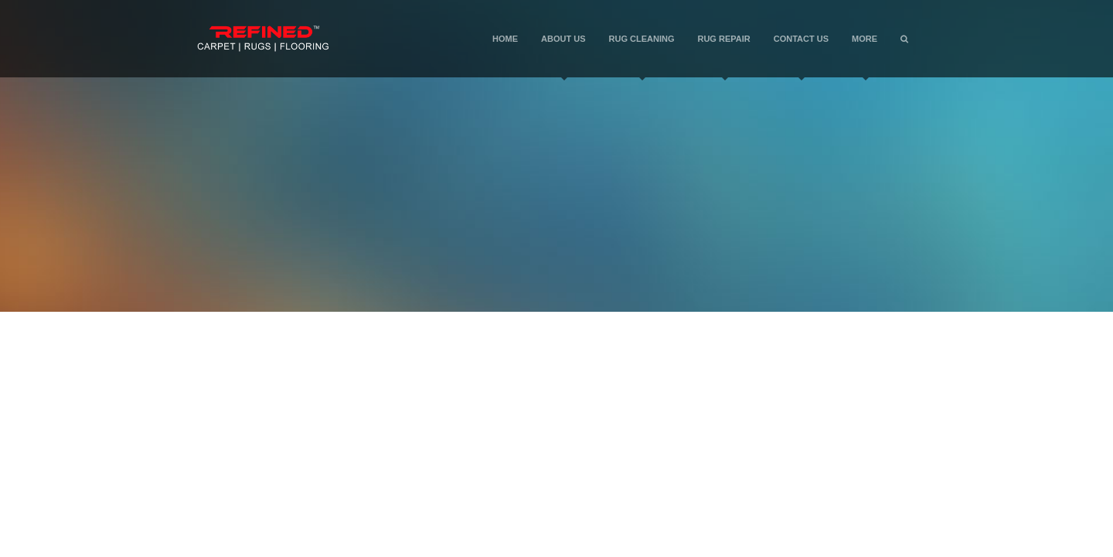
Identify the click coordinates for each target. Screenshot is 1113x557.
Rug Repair (723, 55)
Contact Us (801, 55)
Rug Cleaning (642, 55)
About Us (563, 55)
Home (505, 38)
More (864, 55)
